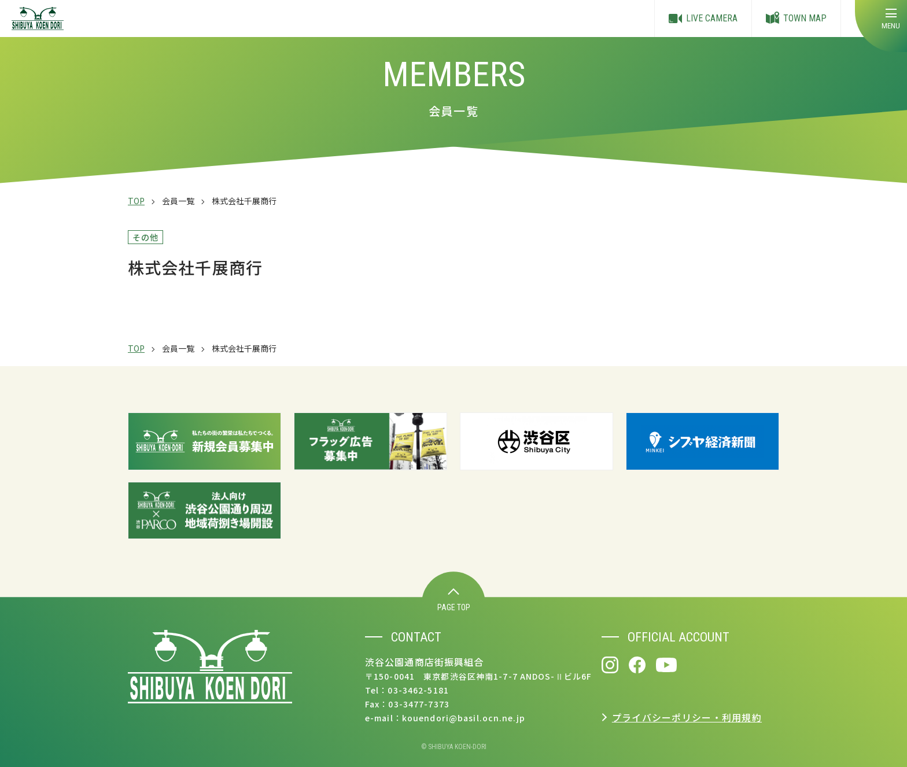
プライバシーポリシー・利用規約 (687, 717)
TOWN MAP (796, 19)
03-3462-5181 (418, 690)
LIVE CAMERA (703, 18)
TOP (136, 201)
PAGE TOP (453, 600)
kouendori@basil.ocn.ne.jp (463, 718)
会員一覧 (178, 201)
